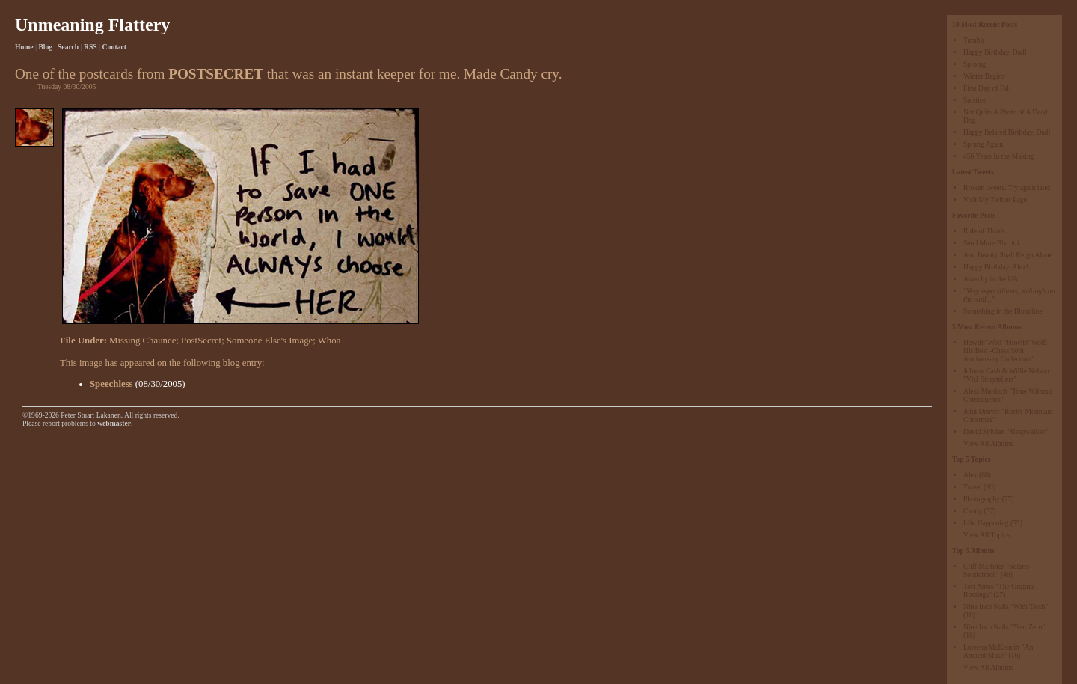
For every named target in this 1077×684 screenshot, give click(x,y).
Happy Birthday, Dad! (995, 52)
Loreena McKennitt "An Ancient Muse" (998, 651)
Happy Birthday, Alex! (995, 267)
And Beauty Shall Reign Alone (1007, 255)
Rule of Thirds (984, 231)
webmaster (114, 423)
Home (24, 47)
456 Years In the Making (998, 156)
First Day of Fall (987, 88)
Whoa (329, 340)
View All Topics (986, 535)
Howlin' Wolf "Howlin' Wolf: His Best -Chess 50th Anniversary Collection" (1005, 350)
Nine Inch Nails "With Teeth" (1005, 606)
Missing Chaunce (142, 340)
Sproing (974, 64)
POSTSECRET (215, 74)
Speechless (111, 384)
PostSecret (201, 340)
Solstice (974, 100)
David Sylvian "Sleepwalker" (1005, 431)
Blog (45, 47)
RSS (90, 47)
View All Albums (988, 443)
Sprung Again (983, 144)
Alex (970, 475)
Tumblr (973, 40)
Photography (981, 499)
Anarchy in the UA (990, 279)
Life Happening (985, 523)
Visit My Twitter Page (995, 199)
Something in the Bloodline (1003, 311)
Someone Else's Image (270, 340)
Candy (972, 511)
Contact (114, 47)
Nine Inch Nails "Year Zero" (1004, 627)
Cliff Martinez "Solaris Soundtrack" (996, 570)
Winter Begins (983, 76)
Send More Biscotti (991, 243)
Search (68, 47)
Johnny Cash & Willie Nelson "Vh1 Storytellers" (1006, 375)
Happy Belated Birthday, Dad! (1007, 132)
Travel (972, 487)
